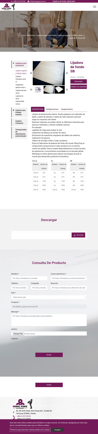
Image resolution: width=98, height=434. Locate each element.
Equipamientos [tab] (67, 109)
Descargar (79, 81)
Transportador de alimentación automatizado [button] (21, 133)
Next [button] (67, 73)
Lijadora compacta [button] (19, 122)
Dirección (54, 283)
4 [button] (50, 98)
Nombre (15, 274)
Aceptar (57, 430)
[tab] (19, 64)
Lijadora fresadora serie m (21, 79)
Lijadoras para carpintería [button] (20, 64)
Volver (49, 385)
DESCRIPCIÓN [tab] (37, 109)
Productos (31, 35)
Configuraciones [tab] (52, 109)
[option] (49, 73)
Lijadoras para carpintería (46, 35)
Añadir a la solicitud (78, 87)
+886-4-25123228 (18, 1)
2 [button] (46, 98)
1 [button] (43, 98)
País (13, 293)
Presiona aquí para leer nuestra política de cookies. (30, 430)
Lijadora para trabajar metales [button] (20, 112)
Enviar (49, 355)
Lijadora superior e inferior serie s (71, 35)
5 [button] (52, 98)
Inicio (23, 35)
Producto (15, 302)
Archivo (14, 329)
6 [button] (54, 98)
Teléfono (14, 283)
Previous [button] (31, 73)
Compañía (35, 283)
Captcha (14, 339)
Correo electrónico (58, 274)
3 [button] (48, 98)
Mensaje (15, 312)
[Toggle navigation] (94, 7)
